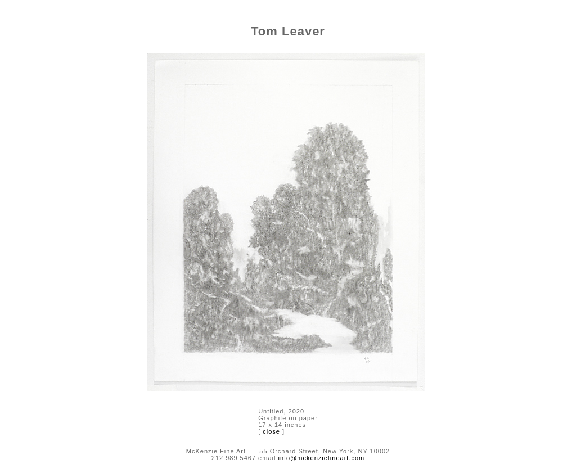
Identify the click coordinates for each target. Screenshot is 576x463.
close (271, 431)
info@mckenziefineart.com (321, 458)
